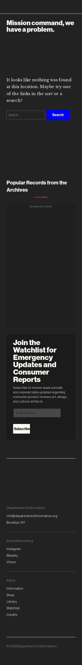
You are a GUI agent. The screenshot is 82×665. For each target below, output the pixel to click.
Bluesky (12, 555)
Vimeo (11, 562)
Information (15, 588)
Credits (12, 614)
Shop (10, 595)
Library (12, 601)
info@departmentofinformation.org (32, 516)
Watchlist (13, 608)
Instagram (14, 549)
